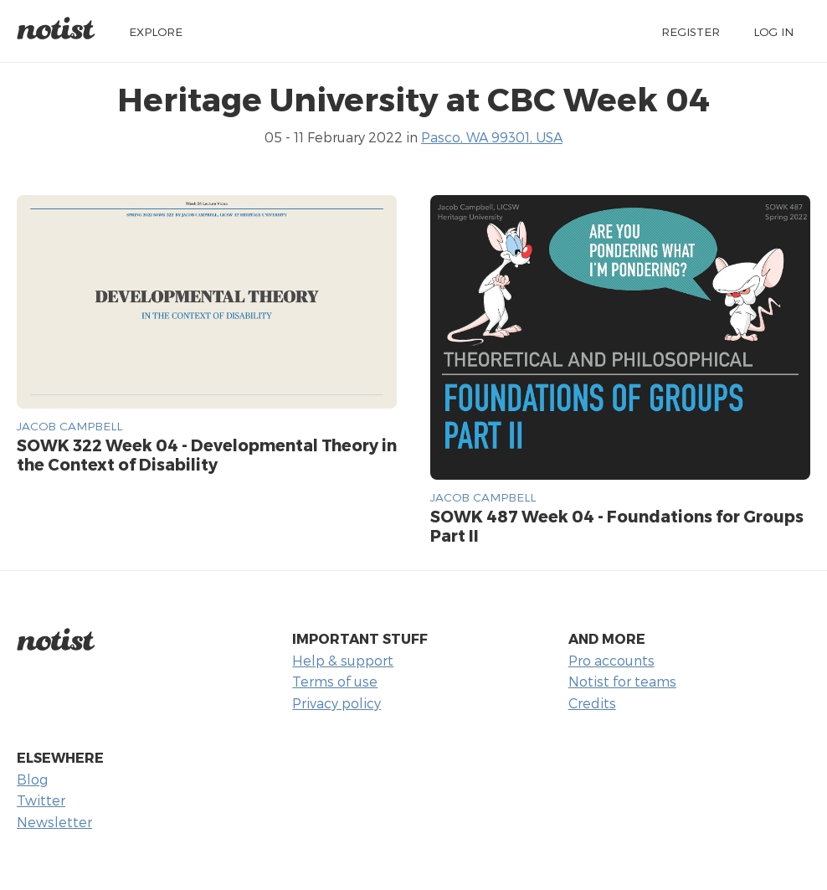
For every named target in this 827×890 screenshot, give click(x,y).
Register (690, 31)
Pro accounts (611, 660)
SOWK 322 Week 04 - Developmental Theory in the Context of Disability (207, 454)
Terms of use (335, 681)
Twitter (41, 800)
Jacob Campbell (69, 426)
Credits (592, 703)
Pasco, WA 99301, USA (491, 137)
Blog (32, 779)
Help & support (342, 660)
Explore (155, 31)
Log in (773, 31)
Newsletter (54, 822)
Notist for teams (622, 681)
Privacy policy (336, 703)
